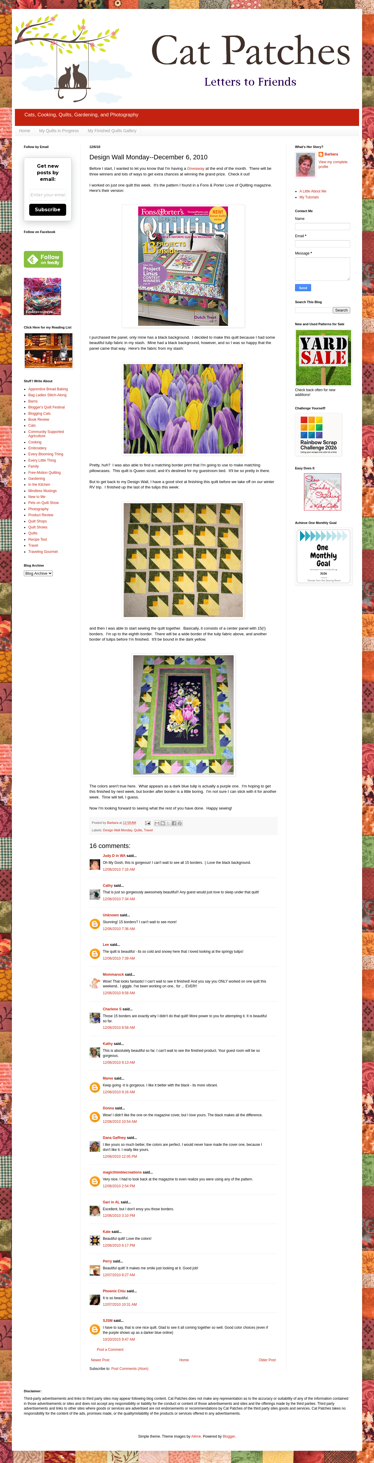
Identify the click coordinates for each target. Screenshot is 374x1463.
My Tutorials (309, 197)
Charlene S (112, 1009)
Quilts (138, 830)
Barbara (331, 154)
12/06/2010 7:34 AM (119, 899)
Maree (108, 1078)
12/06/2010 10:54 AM (120, 1122)
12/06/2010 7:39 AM (119, 958)
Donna (108, 1108)
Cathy (108, 886)
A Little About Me (312, 191)
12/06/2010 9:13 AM (119, 1062)
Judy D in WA (114, 856)
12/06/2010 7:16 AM (119, 869)
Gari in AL (111, 1202)
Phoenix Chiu (114, 1291)
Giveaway (195, 168)
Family (33, 466)
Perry (107, 1261)
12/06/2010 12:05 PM (120, 1156)
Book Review (38, 419)
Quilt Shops (37, 521)
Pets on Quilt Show (43, 503)
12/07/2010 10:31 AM (120, 1304)
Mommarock (113, 974)
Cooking (34, 442)
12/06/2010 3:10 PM (119, 1216)
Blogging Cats (39, 413)
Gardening (36, 479)
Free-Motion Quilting (44, 473)
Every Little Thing (42, 460)
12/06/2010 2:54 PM (119, 1186)
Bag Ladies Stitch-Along (47, 395)
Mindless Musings (42, 491)
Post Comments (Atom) (129, 1369)
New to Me (36, 497)
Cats (32, 425)
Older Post (267, 1360)
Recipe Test (37, 539)
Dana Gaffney (114, 1138)
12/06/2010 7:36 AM (119, 929)
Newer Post (100, 1360)
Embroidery (37, 448)
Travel (148, 830)
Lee (106, 945)
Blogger (229, 1436)
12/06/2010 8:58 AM (119, 993)
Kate (107, 1232)
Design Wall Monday (117, 830)
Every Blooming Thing (45, 454)
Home (24, 130)
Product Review (40, 515)
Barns (33, 401)
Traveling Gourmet (43, 552)
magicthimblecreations (122, 1172)
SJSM (108, 1321)
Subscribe (47, 209)
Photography (38, 509)
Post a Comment (110, 1350)
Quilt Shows (37, 527)
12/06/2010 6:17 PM (119, 1245)
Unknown (111, 915)
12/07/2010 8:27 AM (119, 1275)
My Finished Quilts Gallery (112, 130)
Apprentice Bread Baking (48, 389)
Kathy (108, 1044)
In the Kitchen (39, 484)
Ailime (196, 1436)
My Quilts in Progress (59, 130)
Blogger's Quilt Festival (46, 407)
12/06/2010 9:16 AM (119, 1092)
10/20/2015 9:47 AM (119, 1339)
